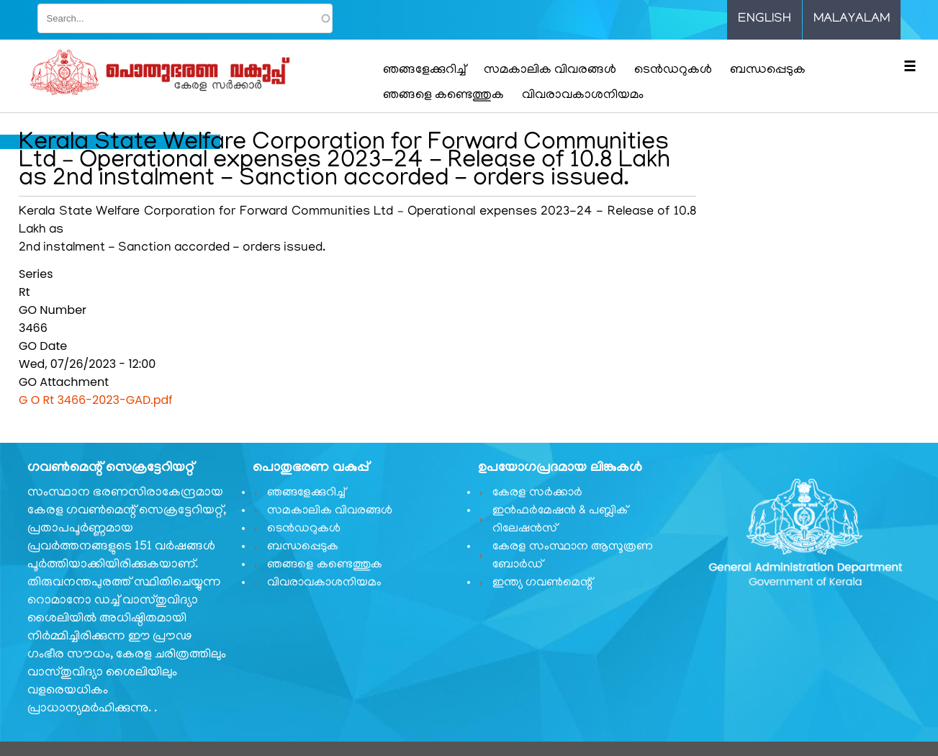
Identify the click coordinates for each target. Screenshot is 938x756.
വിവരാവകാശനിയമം (583, 96)
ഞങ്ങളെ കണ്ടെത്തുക (443, 96)
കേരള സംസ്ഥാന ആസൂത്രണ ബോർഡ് (572, 556)
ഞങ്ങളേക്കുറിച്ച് (424, 70)
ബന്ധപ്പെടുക (768, 70)
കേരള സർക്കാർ (537, 493)
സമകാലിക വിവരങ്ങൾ (550, 70)
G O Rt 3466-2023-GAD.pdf (96, 400)
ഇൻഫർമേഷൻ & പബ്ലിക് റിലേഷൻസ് (560, 520)
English (764, 19)
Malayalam (851, 19)
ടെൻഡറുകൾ (673, 70)
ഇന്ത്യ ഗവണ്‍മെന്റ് (542, 583)
